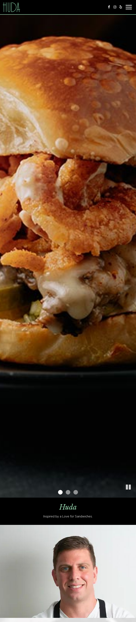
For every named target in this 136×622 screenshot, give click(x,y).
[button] (133, 494)
